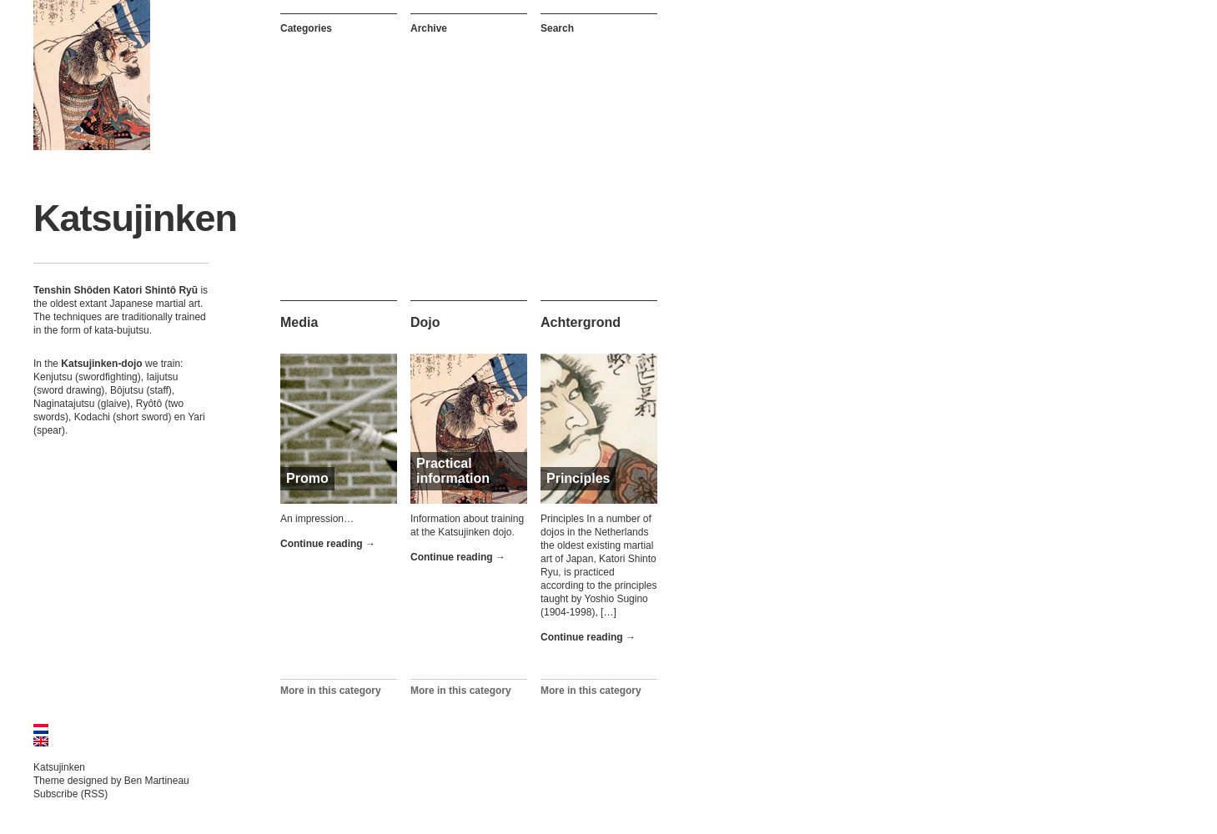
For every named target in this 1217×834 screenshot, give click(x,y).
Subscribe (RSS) (70, 794)
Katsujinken (135, 218)
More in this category (330, 690)
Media (299, 322)
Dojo (425, 322)
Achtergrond (581, 322)
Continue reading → (327, 544)
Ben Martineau (156, 780)
